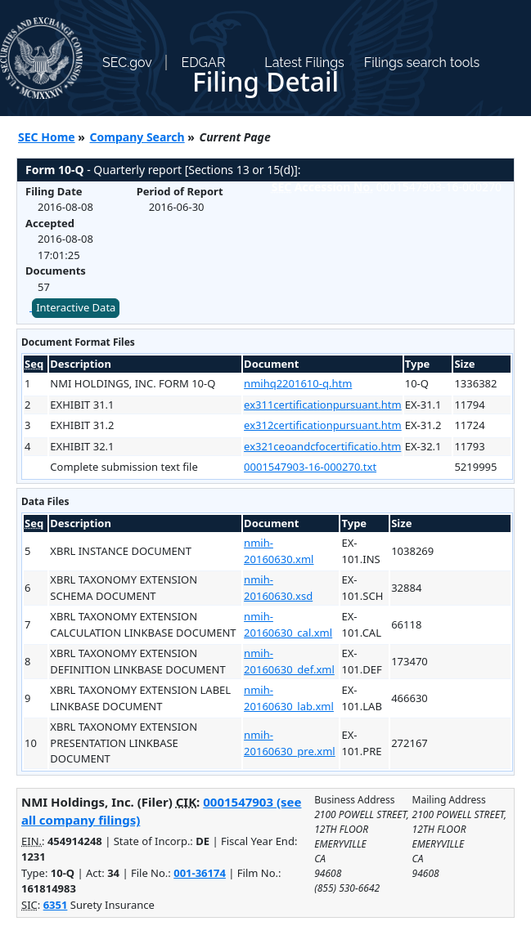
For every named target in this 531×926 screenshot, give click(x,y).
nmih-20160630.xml (278, 550)
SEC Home (46, 137)
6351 (55, 904)
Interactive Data (75, 307)
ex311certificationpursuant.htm (323, 404)
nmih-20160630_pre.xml (289, 742)
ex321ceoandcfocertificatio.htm (322, 446)
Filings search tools (422, 62)
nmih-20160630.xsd (278, 587)
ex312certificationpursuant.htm (323, 425)
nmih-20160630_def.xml (289, 661)
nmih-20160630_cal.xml (288, 624)
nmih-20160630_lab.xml (289, 698)
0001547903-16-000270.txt (310, 466)
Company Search (137, 137)
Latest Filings (304, 62)
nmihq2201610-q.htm (298, 383)
